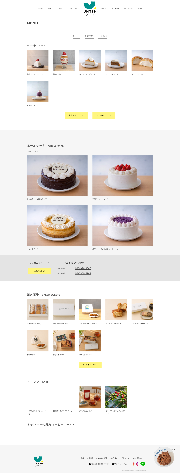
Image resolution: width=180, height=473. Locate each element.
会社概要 (90, 458)
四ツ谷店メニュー (104, 115)
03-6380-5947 (83, 273)
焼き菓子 (90, 36)
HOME (40, 8)
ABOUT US (115, 8)
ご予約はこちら (32, 151)
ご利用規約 (113, 458)
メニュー (58, 8)
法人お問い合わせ (139, 458)
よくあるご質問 (101, 458)
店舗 (49, 8)
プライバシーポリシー (121, 464)
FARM (103, 8)
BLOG (139, 8)
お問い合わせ (128, 8)
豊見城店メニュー (76, 115)
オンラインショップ (73, 8)
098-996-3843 (83, 268)
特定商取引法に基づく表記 (100, 464)
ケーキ (77, 36)
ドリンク (104, 36)
